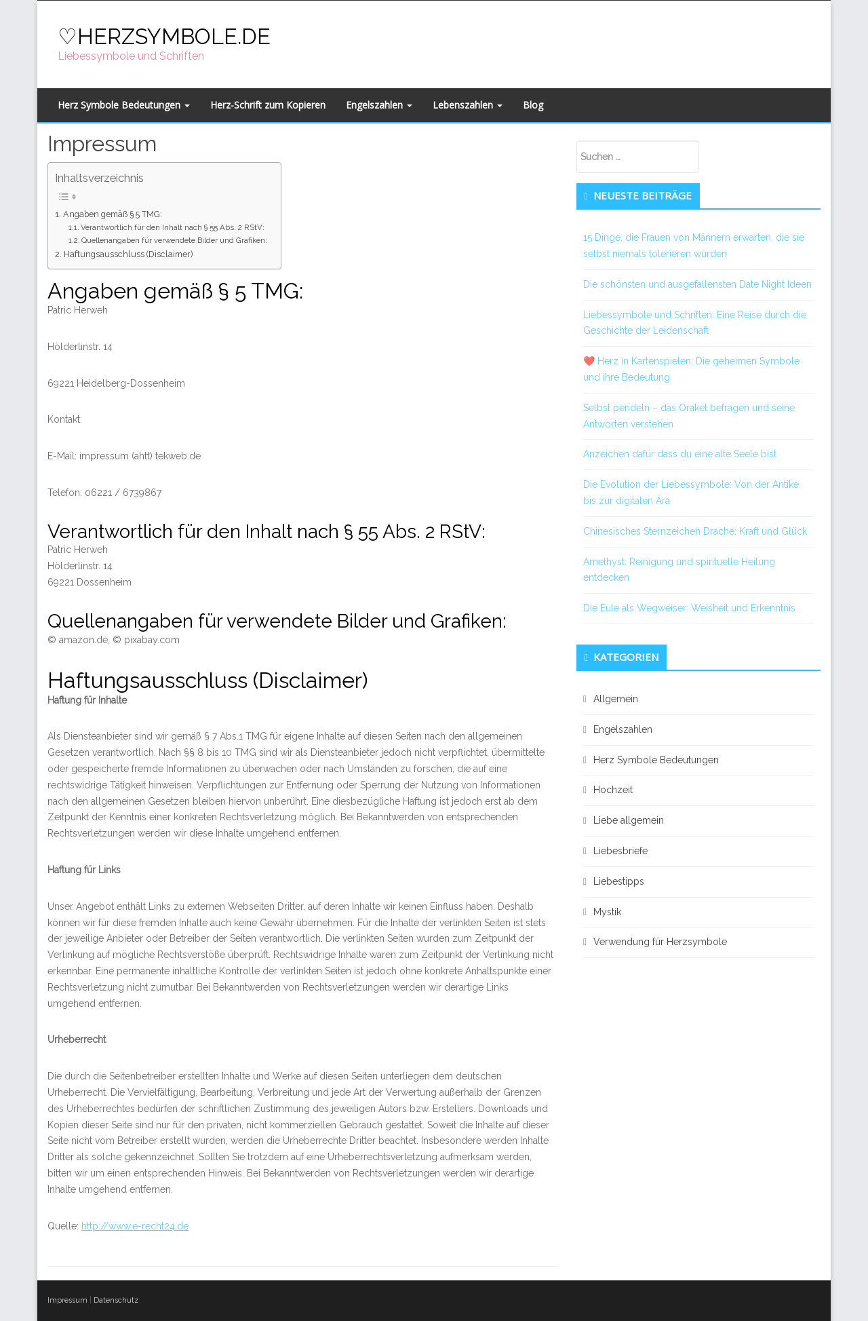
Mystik (607, 911)
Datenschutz (116, 1300)
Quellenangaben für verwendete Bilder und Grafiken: (174, 240)
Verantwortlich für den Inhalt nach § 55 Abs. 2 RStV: (172, 227)
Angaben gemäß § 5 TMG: (112, 214)
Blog (533, 104)
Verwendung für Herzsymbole (660, 941)
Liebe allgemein (628, 820)
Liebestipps (618, 881)
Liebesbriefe (620, 850)
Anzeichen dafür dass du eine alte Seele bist (679, 453)
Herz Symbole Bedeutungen (124, 104)
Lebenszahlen (467, 104)
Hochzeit (613, 789)
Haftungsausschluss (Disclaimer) (128, 254)
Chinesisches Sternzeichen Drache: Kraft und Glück (695, 531)
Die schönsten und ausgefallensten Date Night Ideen (697, 284)
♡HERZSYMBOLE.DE (164, 36)
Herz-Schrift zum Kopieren (268, 104)
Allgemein (615, 698)
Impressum (67, 1300)
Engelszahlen (379, 104)
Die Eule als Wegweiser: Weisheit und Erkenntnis (689, 607)
